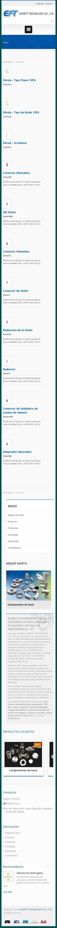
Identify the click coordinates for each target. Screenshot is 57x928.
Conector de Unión (15, 291)
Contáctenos (14, 547)
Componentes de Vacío (21, 604)
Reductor (9, 369)
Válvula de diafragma (29, 873)
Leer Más (7, 892)
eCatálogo (13, 534)
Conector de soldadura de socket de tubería (20, 410)
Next (46, 557)
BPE (10, 707)
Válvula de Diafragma (38, 707)
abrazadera (20, 704)
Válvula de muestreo (36, 713)
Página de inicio (16, 515)
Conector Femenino (16, 251)
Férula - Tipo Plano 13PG (19, 80)
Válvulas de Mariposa (17, 710)
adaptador (24, 707)
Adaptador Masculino (17, 452)
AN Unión (9, 212)
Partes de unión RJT (24, 715)
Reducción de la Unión (18, 330)
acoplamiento (37, 704)
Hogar (5, 42)
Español (48, 4)
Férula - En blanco (15, 143)
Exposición (13, 541)
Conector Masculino (16, 173)
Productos (13, 528)
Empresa (12, 521)
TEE (46, 704)
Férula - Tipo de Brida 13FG (21, 112)
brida (28, 704)
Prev (52, 557)
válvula (16, 707)
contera (11, 704)
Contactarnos (13, 718)
